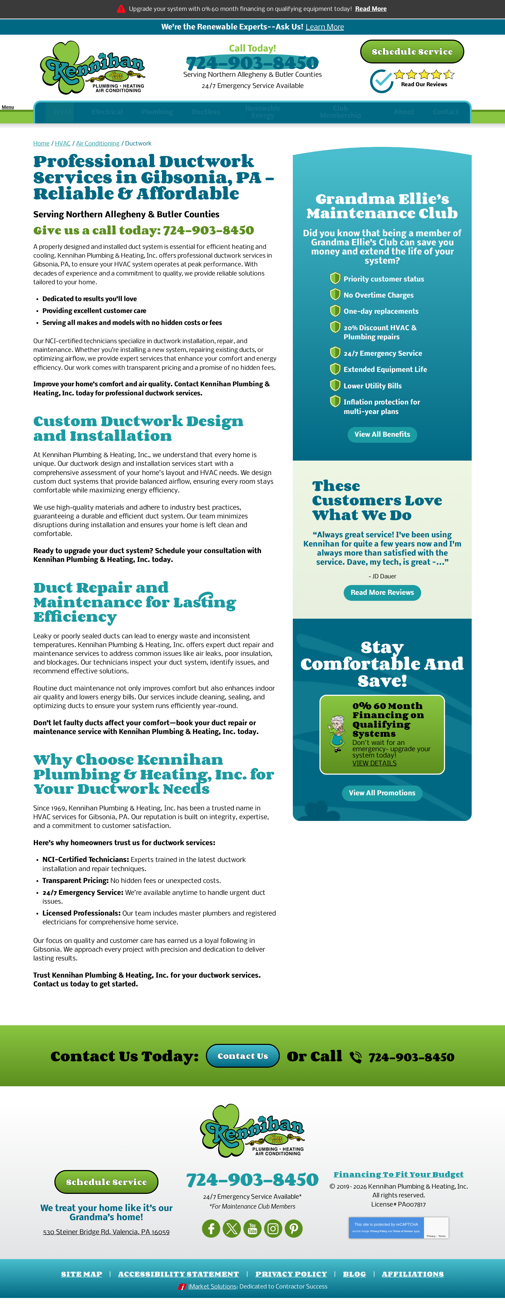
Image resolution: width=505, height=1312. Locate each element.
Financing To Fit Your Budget (399, 1191)
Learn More (325, 28)
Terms (442, 1250)
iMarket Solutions (212, 1302)
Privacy (431, 1250)
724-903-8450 (252, 62)
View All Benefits (382, 436)
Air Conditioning (98, 146)
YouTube (252, 1241)
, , (106, 1248)
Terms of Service (403, 1245)
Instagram (269, 1241)
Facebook (220, 1241)
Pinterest (285, 1241)
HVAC (62, 146)
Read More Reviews (382, 594)
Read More (371, 9)
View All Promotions (382, 798)
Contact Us (232, 1072)
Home (41, 146)
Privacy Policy (378, 1245)
